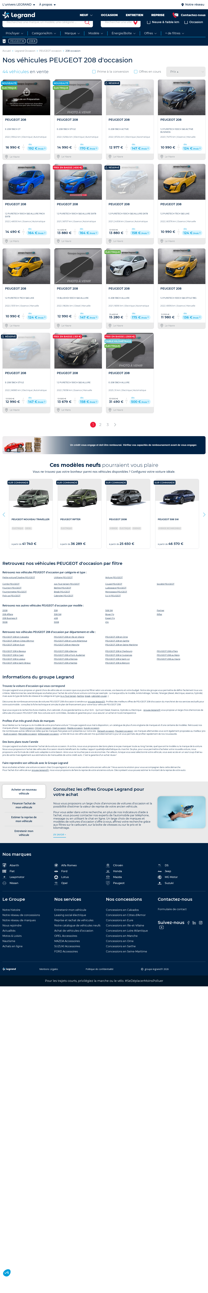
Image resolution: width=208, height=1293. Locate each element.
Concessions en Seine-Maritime (126, 959)
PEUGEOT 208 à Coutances (118, 663)
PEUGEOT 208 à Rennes (66, 666)
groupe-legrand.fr (96, 709)
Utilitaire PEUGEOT (63, 585)
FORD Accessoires (66, 959)
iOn (107, 630)
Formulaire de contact (172, 917)
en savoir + (59, 842)
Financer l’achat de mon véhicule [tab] (23, 813)
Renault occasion (105, 739)
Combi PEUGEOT (11, 591)
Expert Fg (110, 626)
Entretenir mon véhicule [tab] (23, 840)
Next (204, 521)
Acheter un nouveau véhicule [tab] (24, 799)
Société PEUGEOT (165, 591)
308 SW (57, 622)
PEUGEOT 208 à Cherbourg (118, 659)
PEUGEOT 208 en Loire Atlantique (70, 648)
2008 (4, 618)
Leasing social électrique (70, 922)
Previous (4, 521)
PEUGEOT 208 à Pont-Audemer (69, 663)
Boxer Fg (109, 622)
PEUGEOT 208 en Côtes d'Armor (18, 648)
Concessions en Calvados (122, 917)
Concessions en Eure (119, 928)
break (87, 704)
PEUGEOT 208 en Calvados (15, 644)
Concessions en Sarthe (121, 954)
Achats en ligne (12, 954)
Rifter (159, 622)
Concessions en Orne (120, 948)
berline (80, 704)
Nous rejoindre (12, 933)
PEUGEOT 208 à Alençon (117, 670)
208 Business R (9, 626)
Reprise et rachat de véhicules (73, 928)
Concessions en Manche (122, 943)
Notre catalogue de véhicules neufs (77, 933)
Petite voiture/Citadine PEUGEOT (18, 585)
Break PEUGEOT (62, 599)
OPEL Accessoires (65, 943)
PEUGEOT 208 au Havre (168, 666)
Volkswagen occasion (48, 742)
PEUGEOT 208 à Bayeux (14, 659)
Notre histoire (11, 917)
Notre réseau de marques (19, 928)
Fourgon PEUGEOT (11, 595)
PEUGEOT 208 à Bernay (65, 659)
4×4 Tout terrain (68, 704)
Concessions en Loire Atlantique (127, 938)
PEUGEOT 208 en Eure (13, 652)
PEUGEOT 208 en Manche (66, 652)
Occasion (193, 30)
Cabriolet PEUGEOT (63, 603)
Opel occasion (59, 736)
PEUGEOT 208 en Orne (116, 644)
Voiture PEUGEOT (114, 585)
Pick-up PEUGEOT (11, 603)
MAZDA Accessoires (67, 948)
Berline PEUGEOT (62, 595)
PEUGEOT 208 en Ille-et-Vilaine (69, 644)
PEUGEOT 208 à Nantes (65, 670)
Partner (160, 618)
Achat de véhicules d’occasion (73, 938)
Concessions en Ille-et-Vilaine (125, 933)
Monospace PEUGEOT (116, 599)
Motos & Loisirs (12, 943)
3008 (4, 630)
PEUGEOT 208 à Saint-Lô (117, 666)
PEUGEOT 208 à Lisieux (13, 666)
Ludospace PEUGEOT (115, 595)
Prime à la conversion (110, 79)
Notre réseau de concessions (21, 922)
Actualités (8, 938)
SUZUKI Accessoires (67, 954)
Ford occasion (27, 736)
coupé (103, 704)
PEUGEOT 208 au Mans (168, 663)
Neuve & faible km (163, 30)
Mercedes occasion (27, 742)
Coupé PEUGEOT (113, 591)
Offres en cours (147, 79)
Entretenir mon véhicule (70, 917)
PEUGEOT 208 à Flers (167, 659)
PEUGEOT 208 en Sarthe (117, 648)
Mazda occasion (75, 736)
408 (56, 626)
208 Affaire (7, 622)
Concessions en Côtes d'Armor (126, 922)
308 (56, 618)
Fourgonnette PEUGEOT (14, 599)
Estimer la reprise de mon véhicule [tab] (24, 827)
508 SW (109, 618)
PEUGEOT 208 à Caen (13, 663)
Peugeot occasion (124, 739)
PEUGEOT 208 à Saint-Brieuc (16, 670)
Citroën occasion (43, 736)
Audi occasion (10, 742)
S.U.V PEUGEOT (113, 603)
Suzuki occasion (91, 736)
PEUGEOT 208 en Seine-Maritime (121, 652)
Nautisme (8, 948)
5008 (56, 630)
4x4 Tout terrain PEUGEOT (67, 591)
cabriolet (95, 704)
